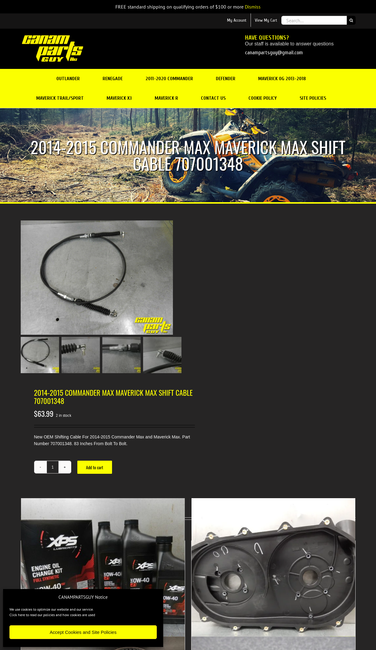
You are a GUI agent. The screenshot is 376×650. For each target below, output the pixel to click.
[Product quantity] (53, 467)
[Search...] (314, 20)
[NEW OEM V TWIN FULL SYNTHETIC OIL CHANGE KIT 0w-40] (103, 580)
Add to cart (94, 467)
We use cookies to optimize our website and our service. (51, 609)
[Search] (351, 20)
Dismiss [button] (253, 7)
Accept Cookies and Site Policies (83, 632)
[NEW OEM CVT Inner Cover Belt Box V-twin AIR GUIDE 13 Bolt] (273, 580)
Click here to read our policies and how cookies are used (52, 614)
